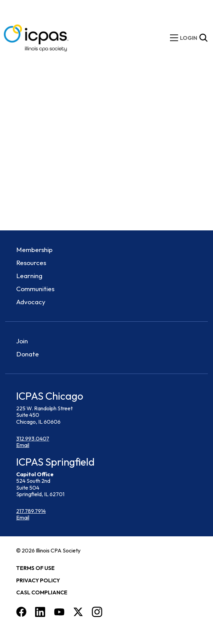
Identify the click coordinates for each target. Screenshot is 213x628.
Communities (35, 289)
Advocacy (30, 302)
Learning (29, 276)
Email (22, 445)
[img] (188, 38)
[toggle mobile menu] (174, 38)
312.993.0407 (32, 438)
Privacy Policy (38, 580)
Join (22, 341)
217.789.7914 (31, 510)
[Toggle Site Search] (203, 37)
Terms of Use (35, 567)
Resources (31, 263)
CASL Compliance (41, 592)
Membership (34, 250)
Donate (27, 354)
